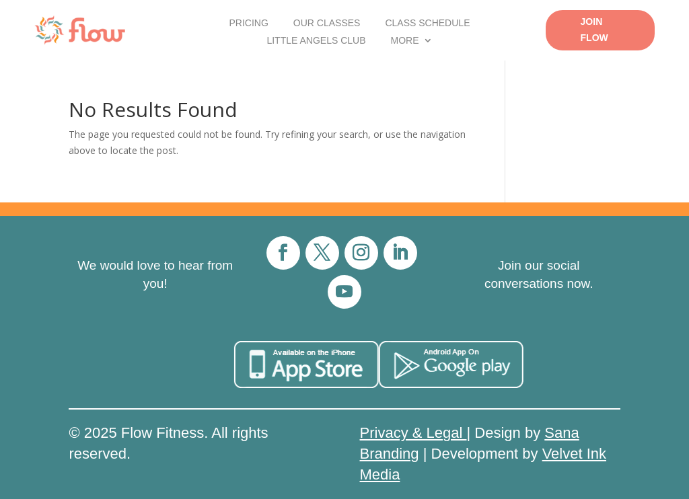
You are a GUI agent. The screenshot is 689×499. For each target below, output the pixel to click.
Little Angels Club (315, 41)
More (405, 41)
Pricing (248, 23)
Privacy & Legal (413, 432)
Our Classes (327, 23)
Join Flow (594, 29)
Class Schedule (427, 23)
